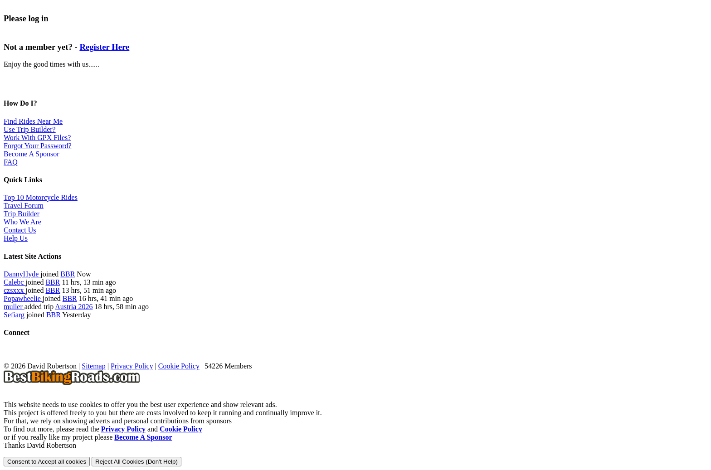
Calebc (14, 282)
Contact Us (20, 230)
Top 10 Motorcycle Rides (41, 197)
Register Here (104, 47)
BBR (67, 274)
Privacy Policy (132, 366)
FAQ (11, 162)
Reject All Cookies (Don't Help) (136, 461)
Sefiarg (15, 315)
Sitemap (93, 366)
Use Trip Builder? (30, 129)
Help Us (16, 238)
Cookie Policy (179, 366)
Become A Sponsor (31, 154)
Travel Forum (24, 205)
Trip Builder (21, 214)
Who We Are (22, 222)
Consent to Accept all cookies (46, 461)
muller (14, 306)
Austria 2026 (74, 306)
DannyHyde (22, 274)
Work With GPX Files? (37, 137)
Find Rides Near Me (33, 121)
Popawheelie (23, 298)
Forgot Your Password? (38, 146)
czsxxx (14, 290)
